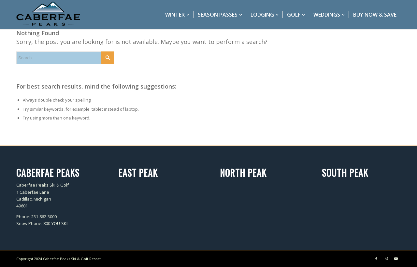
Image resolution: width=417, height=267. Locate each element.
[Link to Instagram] (386, 258)
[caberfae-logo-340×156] (48, 14)
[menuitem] (177, 14)
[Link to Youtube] (396, 258)
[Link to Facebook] (376, 258)
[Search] (65, 57)
